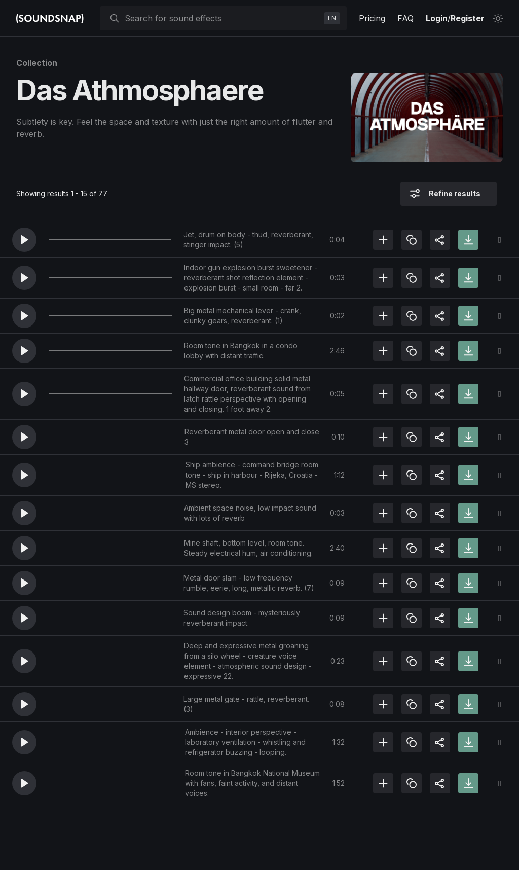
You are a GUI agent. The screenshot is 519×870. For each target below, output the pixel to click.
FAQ (405, 18)
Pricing (372, 18)
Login (437, 18)
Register (468, 18)
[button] (24, 240)
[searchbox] (222, 18)
